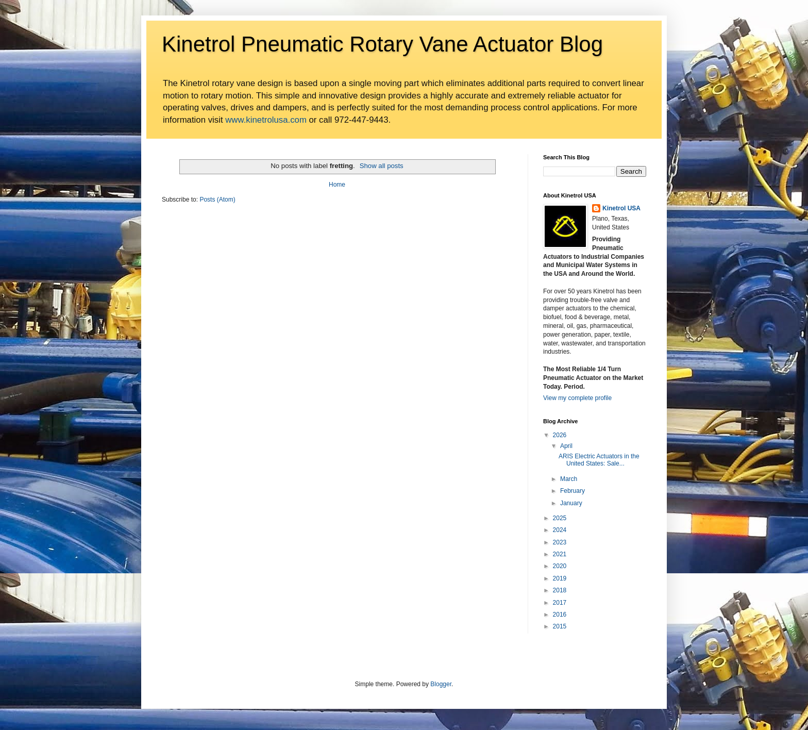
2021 (560, 554)
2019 (560, 578)
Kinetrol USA (621, 208)
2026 (560, 435)
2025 (560, 518)
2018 (560, 590)
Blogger (440, 684)
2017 (560, 602)
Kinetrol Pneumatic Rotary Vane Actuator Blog (382, 44)
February (572, 490)
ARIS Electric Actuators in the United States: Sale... (599, 460)
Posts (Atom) (217, 199)
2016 (560, 614)
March (568, 479)
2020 (560, 566)
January (571, 503)
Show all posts (381, 166)
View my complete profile (577, 398)
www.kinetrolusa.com (266, 120)
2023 (560, 542)
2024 (560, 530)
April (566, 446)
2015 (560, 626)
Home (337, 184)
